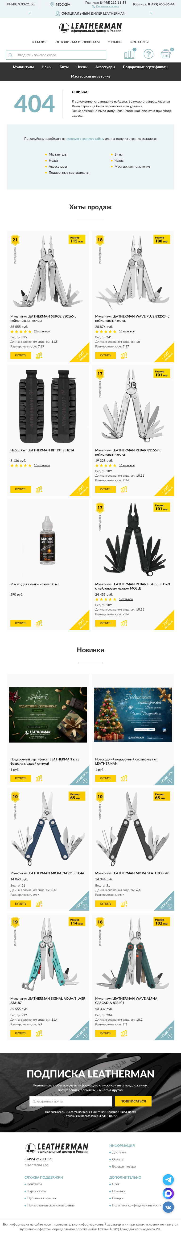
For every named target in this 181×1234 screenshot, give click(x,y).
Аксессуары (105, 67)
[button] (105, 6)
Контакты (139, 42)
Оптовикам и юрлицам (77, 42)
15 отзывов (42, 465)
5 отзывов (126, 599)
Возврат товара (124, 1166)
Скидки (117, 1198)
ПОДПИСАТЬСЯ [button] (133, 1101)
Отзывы (115, 42)
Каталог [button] (39, 42)
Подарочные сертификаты (145, 67)
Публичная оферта (41, 1198)
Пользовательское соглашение (50, 1205)
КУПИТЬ (20, 355)
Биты (64, 67)
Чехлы (82, 67)
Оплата (117, 1159)
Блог (115, 1184)
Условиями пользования (82, 1115)
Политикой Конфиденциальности (113, 1111)
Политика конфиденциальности (136, 1205)
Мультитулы (23, 67)
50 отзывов (127, 331)
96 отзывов (42, 331)
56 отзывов (127, 465)
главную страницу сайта (84, 138)
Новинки (119, 1191)
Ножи (47, 67)
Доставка (119, 1152)
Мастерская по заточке (90, 76)
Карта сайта (36, 1191)
